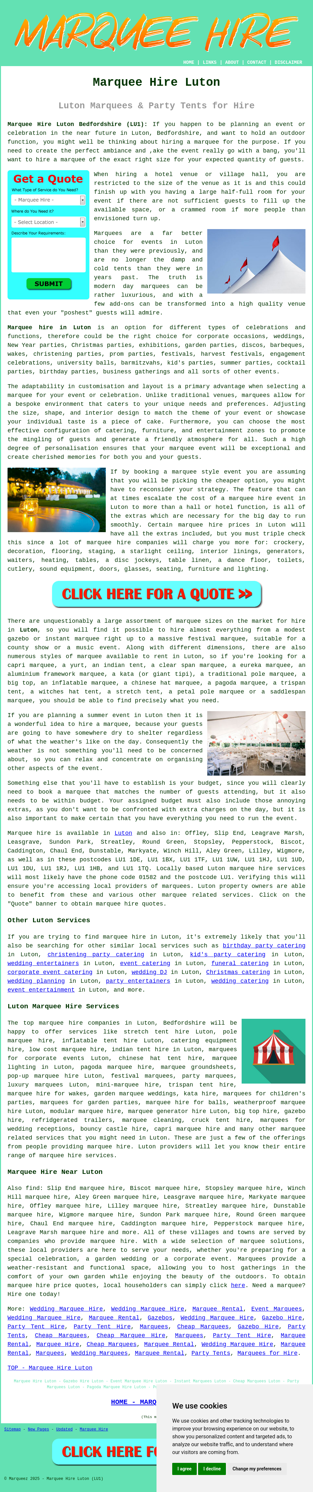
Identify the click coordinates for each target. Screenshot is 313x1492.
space (140, 210)
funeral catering (240, 963)
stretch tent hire (156, 1032)
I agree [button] (184, 1468)
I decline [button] (212, 1468)
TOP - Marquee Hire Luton (50, 1368)
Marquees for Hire (267, 1353)
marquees (176, 886)
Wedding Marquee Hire (66, 1309)
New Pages (38, 1429)
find (33, 1188)
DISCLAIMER (288, 62)
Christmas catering (238, 972)
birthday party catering (264, 946)
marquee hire (251, 868)
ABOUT (232, 62)
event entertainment (41, 990)
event (103, 201)
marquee (73, 159)
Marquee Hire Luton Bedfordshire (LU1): (78, 124)
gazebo (18, 639)
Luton (28, 630)
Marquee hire (29, 833)
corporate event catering (50, 972)
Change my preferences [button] (256, 1468)
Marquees (154, 1326)
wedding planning (36, 981)
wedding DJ (149, 972)
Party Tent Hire (36, 1326)
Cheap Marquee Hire (131, 1335)
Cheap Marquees (203, 1326)
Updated (64, 1429)
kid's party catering (227, 954)
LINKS (209, 62)
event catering (145, 963)
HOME (188, 62)
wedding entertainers (43, 963)
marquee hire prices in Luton (231, 525)
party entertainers (138, 981)
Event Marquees (276, 1309)
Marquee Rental (218, 1309)
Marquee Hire (57, 1344)
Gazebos (160, 1318)
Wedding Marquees (99, 1353)
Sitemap (12, 1429)
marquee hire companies (127, 542)
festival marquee (216, 639)
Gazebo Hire (282, 1318)
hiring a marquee (190, 142)
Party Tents (211, 1353)
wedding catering (240, 981)
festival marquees (142, 1076)
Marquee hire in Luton (49, 327)
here (238, 1285)
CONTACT (257, 62)
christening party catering (95, 954)
